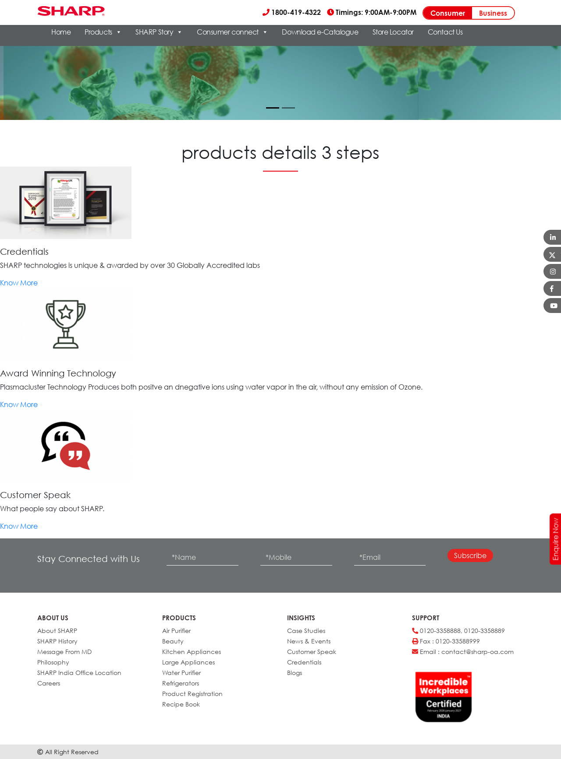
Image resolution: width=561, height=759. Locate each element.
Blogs (294, 672)
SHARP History (57, 641)
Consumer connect (232, 32)
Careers (48, 683)
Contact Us (445, 32)
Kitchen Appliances (191, 651)
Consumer (447, 13)
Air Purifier (176, 630)
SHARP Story (159, 32)
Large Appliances (188, 662)
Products (103, 32)
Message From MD (64, 651)
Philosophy (53, 662)
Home (61, 32)
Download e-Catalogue (320, 32)
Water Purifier (181, 672)
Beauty (173, 641)
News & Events (308, 641)
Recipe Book (181, 704)
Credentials (304, 662)
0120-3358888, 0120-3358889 (458, 630)
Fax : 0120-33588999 (446, 641)
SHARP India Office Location (79, 672)
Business (493, 13)
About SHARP (57, 630)
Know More (19, 282)
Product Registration (192, 693)
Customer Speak (311, 651)
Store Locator (393, 32)
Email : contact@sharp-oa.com (463, 651)
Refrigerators (180, 683)
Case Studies (306, 630)
